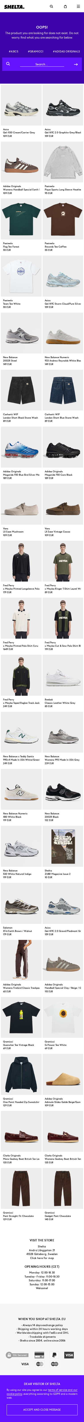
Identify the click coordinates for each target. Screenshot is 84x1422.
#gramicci (35, 51)
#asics (13, 51)
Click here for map (42, 1258)
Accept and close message (42, 1409)
